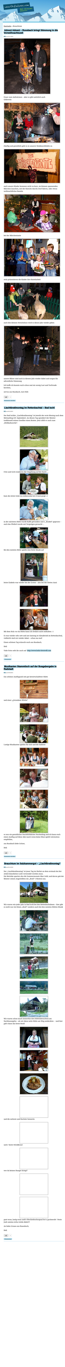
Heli (5, 36)
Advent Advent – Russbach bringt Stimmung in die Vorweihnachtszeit (31, 31)
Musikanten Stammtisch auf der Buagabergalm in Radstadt (30, 667)
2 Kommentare (8, 1239)
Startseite (7, 26)
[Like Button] (6, 397)
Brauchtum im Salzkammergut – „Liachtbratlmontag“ (32, 863)
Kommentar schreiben (9, 400)
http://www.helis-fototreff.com (39, 650)
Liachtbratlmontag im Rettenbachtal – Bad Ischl (29, 407)
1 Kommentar (7, 659)
